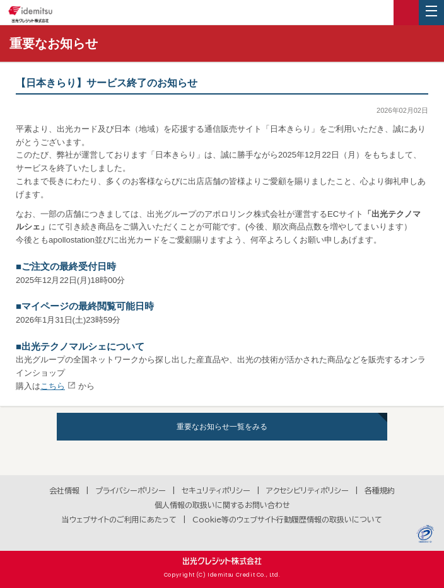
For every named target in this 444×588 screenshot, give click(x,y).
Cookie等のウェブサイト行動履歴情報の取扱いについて (287, 519)
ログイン (406, 12)
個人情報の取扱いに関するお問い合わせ (222, 505)
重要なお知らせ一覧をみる (222, 426)
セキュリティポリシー (216, 490)
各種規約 (380, 490)
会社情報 (64, 490)
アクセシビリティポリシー (307, 490)
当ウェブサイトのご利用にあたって (119, 519)
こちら (52, 386)
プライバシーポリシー (130, 490)
